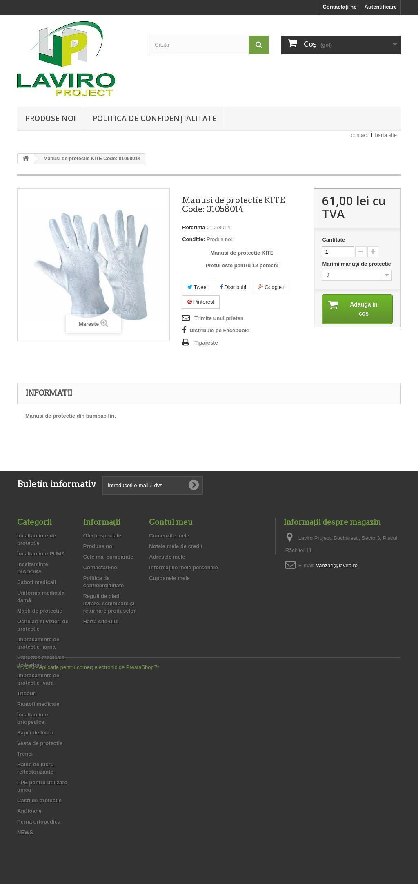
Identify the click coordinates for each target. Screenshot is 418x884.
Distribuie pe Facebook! (219, 330)
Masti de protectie (39, 611)
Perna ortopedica (38, 822)
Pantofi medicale (38, 704)
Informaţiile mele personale (183, 567)
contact (359, 135)
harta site (386, 135)
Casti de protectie (39, 800)
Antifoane (29, 811)
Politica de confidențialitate (155, 118)
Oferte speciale (102, 536)
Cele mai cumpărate (108, 557)
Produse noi (50, 118)
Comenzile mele (169, 536)
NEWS (25, 832)
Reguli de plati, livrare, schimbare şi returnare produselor (109, 603)
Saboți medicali (36, 582)
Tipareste (206, 343)
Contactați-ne (339, 7)
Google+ (271, 287)
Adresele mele (167, 557)
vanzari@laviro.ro (337, 565)
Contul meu (171, 522)
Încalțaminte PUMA (41, 554)
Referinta (193, 227)
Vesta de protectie (39, 743)
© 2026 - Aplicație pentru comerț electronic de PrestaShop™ (88, 862)
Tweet (197, 287)
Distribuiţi (233, 287)
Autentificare (381, 7)
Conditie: (193, 239)
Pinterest (200, 302)
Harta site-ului (101, 621)
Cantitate (333, 240)
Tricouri (27, 693)
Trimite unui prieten (219, 318)
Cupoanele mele (169, 578)
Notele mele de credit (175, 546)
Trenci (25, 754)
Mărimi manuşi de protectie (357, 264)
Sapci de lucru (35, 733)
